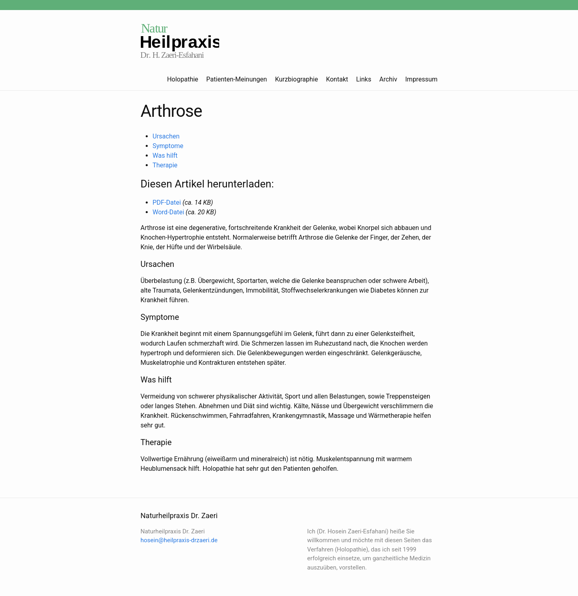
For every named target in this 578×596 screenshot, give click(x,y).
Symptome (168, 146)
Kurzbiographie (296, 79)
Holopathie (182, 79)
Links (363, 79)
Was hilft (165, 155)
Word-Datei (168, 212)
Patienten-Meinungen (236, 79)
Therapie (165, 165)
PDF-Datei (167, 202)
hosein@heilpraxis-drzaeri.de (179, 540)
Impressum (421, 79)
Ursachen (166, 136)
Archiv (388, 79)
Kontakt (337, 79)
